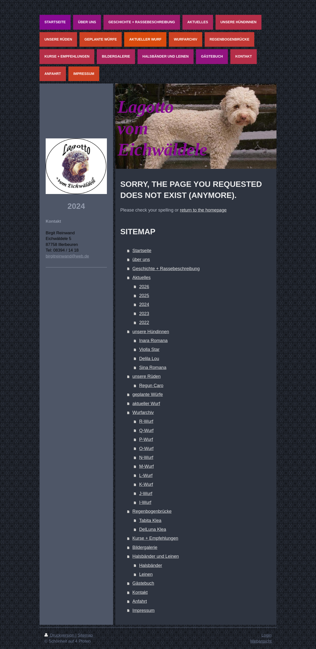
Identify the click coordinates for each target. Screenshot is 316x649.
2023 (144, 313)
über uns (141, 259)
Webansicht (261, 641)
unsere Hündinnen (150, 331)
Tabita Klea (150, 520)
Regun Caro (151, 385)
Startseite (141, 250)
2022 (144, 322)
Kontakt (140, 592)
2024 (144, 304)
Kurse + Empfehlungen (155, 538)
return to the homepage (203, 210)
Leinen (146, 574)
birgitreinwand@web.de (67, 256)
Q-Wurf (146, 430)
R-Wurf (146, 421)
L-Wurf (146, 475)
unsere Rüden (146, 376)
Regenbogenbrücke (152, 511)
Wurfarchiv (143, 412)
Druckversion (59, 635)
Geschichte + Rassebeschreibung (165, 268)
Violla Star (149, 349)
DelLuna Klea (152, 529)
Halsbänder (150, 565)
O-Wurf (146, 448)
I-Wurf (145, 502)
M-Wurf (146, 466)
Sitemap (85, 635)
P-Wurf (146, 439)
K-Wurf (146, 484)
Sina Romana (152, 367)
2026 (144, 286)
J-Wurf (145, 493)
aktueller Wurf (146, 403)
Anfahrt (139, 601)
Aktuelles (141, 277)
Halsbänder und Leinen (155, 556)
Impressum (143, 610)
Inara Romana (153, 340)
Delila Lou (149, 358)
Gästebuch (143, 583)
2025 (144, 295)
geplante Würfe (147, 394)
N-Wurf (146, 457)
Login (266, 635)
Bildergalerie (144, 547)
